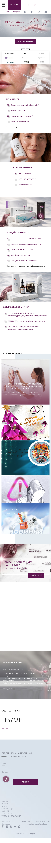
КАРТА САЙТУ (6, 813)
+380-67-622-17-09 (43, 821)
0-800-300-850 (26, 821)
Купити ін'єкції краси (18, 110)
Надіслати (25, 782)
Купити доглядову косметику (22, 116)
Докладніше (7, 689)
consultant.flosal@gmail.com (37, 824)
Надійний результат (25, 184)
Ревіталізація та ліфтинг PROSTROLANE (26, 239)
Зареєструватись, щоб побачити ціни (25, 105)
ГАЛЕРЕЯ (5, 811)
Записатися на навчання (20, 121)
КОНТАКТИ (5, 801)
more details (36, 575)
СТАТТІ (4, 806)
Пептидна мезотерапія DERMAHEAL (24, 261)
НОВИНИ (4, 804)
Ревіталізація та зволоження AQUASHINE (26, 244)
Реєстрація (16, 11)
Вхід (7, 11)
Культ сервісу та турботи (27, 179)
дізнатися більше (25, 41)
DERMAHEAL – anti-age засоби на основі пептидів (26, 321)
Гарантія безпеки (24, 173)
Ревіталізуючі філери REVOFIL (22, 250)
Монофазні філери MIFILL (20, 255)
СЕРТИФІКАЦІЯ (7, 809)
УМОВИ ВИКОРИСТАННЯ (11, 816)
